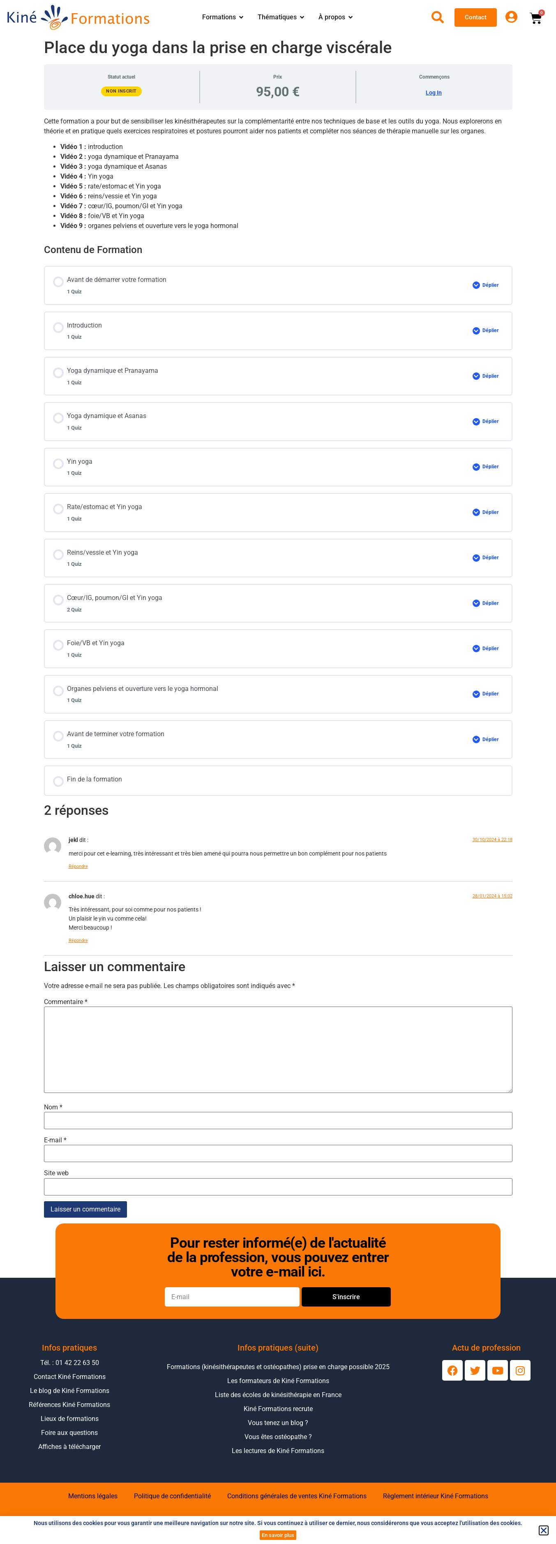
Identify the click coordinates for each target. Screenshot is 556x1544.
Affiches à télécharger (69, 1447)
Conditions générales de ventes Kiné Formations (297, 1496)
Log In (434, 92)
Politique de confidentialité (172, 1496)
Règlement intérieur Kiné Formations (435, 1496)
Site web (56, 1173)
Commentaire (66, 1002)
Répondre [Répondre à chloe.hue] (78, 940)
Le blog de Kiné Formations (69, 1391)
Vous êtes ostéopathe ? (278, 1437)
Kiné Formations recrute (278, 1409)
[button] (544, 1530)
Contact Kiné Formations (70, 1377)
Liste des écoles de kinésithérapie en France (278, 1395)
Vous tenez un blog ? (278, 1423)
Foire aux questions (69, 1433)
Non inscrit (121, 91)
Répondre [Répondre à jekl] (78, 866)
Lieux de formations (70, 1419)
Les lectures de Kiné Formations (278, 1451)
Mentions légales (93, 1496)
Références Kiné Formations (69, 1405)
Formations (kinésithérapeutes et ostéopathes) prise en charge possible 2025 (278, 1367)
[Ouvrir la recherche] (437, 17)
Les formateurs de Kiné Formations (278, 1381)
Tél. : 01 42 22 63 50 (69, 1363)
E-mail (55, 1140)
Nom (53, 1107)
